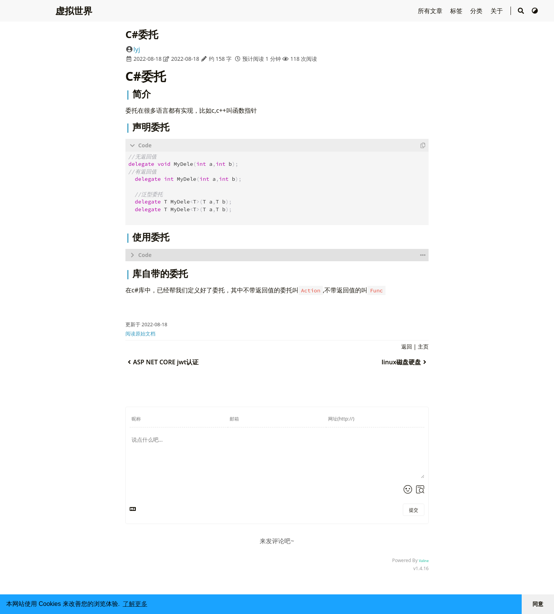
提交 (413, 509)
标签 (457, 11)
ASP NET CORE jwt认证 (162, 361)
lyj (136, 49)
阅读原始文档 (140, 332)
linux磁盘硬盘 (405, 361)
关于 (497, 11)
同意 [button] (537, 604)
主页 (423, 345)
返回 (406, 345)
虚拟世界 (73, 10)
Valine (424, 559)
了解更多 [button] (135, 604)
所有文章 (431, 11)
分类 (477, 11)
